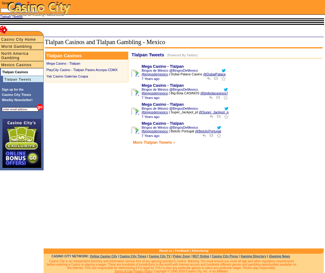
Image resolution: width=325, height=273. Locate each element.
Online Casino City (103, 256)
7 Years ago (150, 79)
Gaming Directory (253, 256)
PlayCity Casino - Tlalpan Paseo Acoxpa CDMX (82, 70)
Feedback (182, 250)
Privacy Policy (142, 271)
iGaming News (279, 256)
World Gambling (16, 46)
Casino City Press (225, 256)
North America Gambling (15, 55)
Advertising (199, 250)
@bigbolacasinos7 (214, 93)
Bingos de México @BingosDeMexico (170, 70)
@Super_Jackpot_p (214, 112)
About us (165, 250)
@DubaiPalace (214, 74)
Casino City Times (133, 256)
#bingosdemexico (155, 74)
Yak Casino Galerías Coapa (67, 76)
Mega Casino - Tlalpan (63, 63)
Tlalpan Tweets (17, 79)
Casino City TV (160, 256)
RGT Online (200, 256)
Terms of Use (124, 271)
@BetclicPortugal (208, 131)
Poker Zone (181, 256)
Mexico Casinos (16, 65)
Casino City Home (18, 39)
